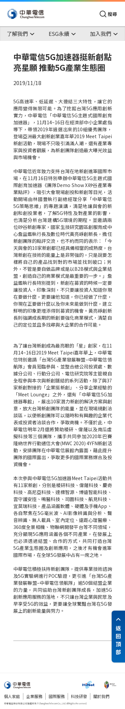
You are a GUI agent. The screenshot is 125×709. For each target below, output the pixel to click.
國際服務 (57, 696)
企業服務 (34, 696)
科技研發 (79, 696)
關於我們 (101, 696)
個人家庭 (12, 696)
